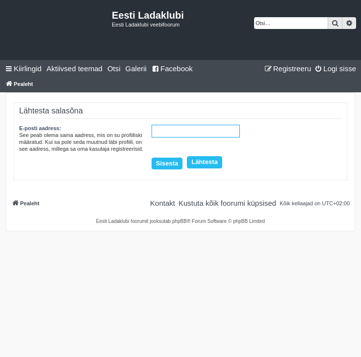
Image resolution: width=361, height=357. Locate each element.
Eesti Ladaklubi (148, 15)
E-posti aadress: (40, 128)
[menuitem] (75, 69)
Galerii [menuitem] (136, 68)
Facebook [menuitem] (172, 68)
